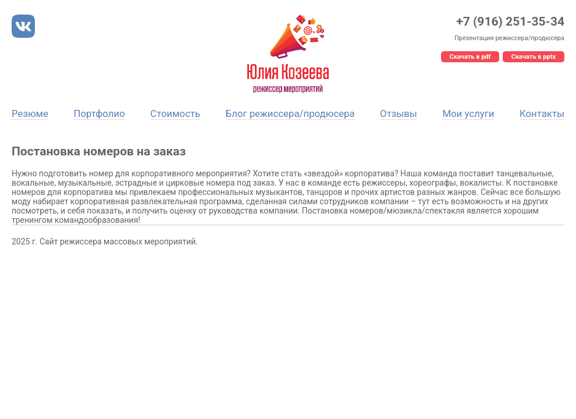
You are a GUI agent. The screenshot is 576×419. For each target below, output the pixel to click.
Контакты (542, 113)
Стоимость (175, 113)
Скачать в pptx (533, 57)
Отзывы (398, 113)
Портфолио (99, 113)
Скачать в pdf (470, 57)
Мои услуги (468, 113)
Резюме (30, 113)
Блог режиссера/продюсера (290, 113)
